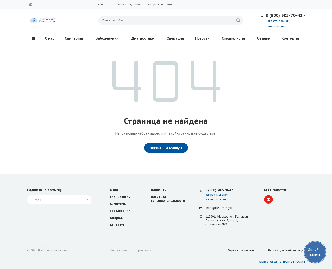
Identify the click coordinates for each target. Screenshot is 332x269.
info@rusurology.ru (219, 208)
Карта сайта (143, 250)
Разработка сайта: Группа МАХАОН (281, 262)
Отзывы (264, 38)
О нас (102, 4)
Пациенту (158, 190)
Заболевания (107, 38)
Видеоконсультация (21, 263)
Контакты (290, 38)
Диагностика (142, 38)
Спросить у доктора (21, 253)
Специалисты (233, 38)
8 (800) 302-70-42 (284, 15)
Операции (175, 38)
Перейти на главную (166, 148)
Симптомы (74, 38)
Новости (202, 38)
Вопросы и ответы (160, 4)
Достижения (118, 250)
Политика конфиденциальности (168, 199)
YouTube (31, 5)
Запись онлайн (276, 26)
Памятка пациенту (127, 4)
